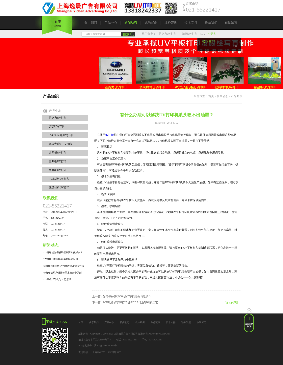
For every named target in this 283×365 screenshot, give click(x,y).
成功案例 (150, 22)
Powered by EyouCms (159, 333)
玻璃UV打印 (189, 33)
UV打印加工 (114, 352)
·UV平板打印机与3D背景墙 (57, 279)
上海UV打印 (98, 352)
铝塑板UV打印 (57, 152)
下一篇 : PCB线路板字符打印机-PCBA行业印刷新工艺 (125, 302)
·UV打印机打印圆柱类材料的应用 (60, 259)
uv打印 (109, 134)
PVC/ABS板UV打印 (61, 135)
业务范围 (171, 22)
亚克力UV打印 (167, 33)
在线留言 (231, 22)
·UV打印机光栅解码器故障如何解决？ (63, 252)
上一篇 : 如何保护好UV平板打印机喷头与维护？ (121, 296)
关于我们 (90, 22)
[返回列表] (231, 302)
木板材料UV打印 (59, 178)
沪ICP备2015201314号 (105, 345)
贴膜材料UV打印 (59, 187)
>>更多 (212, 33)
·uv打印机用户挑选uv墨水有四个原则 (62, 272)
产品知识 (236, 96)
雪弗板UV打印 (57, 161)
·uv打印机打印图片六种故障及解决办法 (63, 266)
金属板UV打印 (57, 170)
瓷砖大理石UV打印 (60, 143)
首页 (58, 22)
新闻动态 (130, 22)
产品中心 (110, 22)
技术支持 (191, 22)
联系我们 (211, 22)
